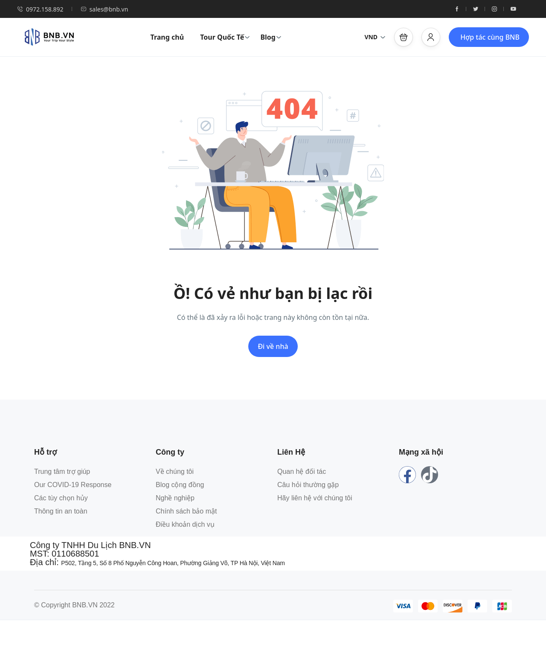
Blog (271, 37)
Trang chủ (167, 37)
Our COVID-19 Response (72, 484)
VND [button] (375, 37)
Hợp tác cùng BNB (490, 37)
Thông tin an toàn (60, 511)
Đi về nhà (273, 346)
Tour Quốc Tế (225, 37)
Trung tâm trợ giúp (62, 471)
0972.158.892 (40, 9)
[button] (403, 37)
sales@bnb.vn (104, 9)
